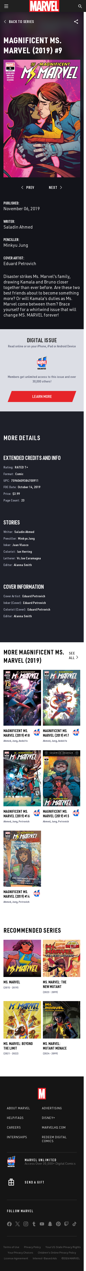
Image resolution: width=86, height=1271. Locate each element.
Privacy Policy (32, 1247)
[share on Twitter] (17, 1225)
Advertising (52, 1108)
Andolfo (23, 740)
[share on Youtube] (42, 1225)
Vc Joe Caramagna (29, 558)
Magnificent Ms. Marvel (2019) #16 (16, 813)
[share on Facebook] (9, 1225)
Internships (17, 1137)
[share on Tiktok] (74, 1225)
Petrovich (24, 821)
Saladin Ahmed (18, 226)
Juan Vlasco (20, 545)
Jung (15, 740)
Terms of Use (11, 1247)
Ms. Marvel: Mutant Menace (55, 1045)
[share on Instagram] (26, 1225)
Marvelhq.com (54, 1127)
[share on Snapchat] (50, 1225)
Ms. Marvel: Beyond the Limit (18, 1045)
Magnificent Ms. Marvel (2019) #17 (56, 733)
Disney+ (48, 1118)
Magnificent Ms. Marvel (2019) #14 (16, 894)
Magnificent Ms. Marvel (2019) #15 (56, 813)
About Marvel (18, 1108)
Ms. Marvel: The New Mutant (54, 984)
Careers (14, 1127)
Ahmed (7, 740)
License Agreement (16, 1258)
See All (74, 655)
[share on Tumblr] (34, 1225)
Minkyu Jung (15, 245)
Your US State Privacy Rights (63, 1247)
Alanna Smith (23, 565)
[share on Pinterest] (58, 1225)
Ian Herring (24, 551)
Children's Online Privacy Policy (57, 1252)
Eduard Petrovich (19, 263)
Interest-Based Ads (45, 1258)
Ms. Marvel (11, 982)
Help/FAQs (15, 1118)
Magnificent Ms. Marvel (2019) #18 (16, 733)
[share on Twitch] (66, 1225)
